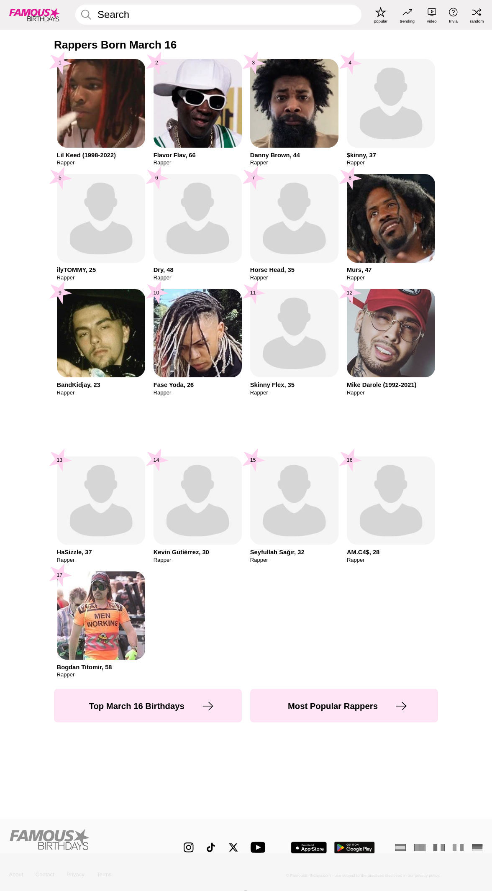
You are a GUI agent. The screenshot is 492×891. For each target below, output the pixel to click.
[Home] (82, 842)
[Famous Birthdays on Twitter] (233, 847)
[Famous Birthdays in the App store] (309, 848)
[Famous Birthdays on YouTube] (260, 847)
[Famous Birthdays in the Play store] (354, 848)
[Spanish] (400, 847)
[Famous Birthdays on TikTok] (211, 847)
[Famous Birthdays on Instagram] (189, 847)
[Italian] (458, 847)
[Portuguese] (419, 847)
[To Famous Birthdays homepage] (34, 15)
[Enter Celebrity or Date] (218, 15)
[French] (438, 847)
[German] (477, 847)
